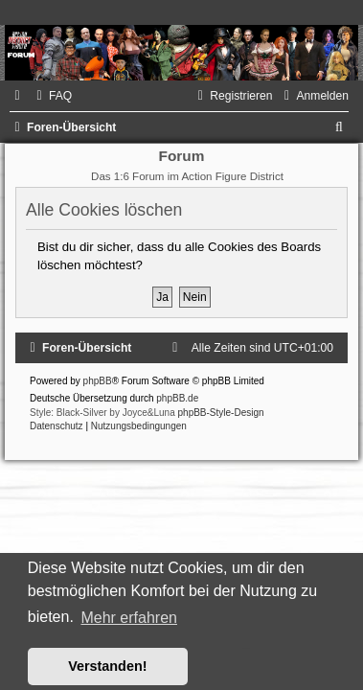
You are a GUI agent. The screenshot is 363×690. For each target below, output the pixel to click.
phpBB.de (177, 398)
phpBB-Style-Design (221, 412)
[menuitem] (52, 96)
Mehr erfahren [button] (128, 618)
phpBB (97, 381)
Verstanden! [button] (107, 666)
